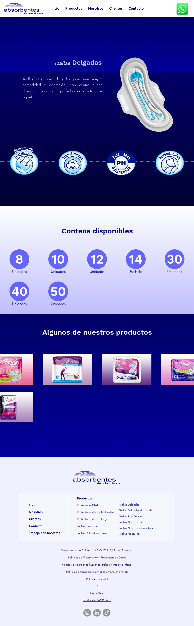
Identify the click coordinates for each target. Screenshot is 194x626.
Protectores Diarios (89, 505)
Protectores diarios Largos (93, 519)
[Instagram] (87, 613)
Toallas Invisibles (87, 526)
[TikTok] (106, 613)
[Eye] (182, 9)
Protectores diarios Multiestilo (95, 512)
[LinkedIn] (97, 613)
